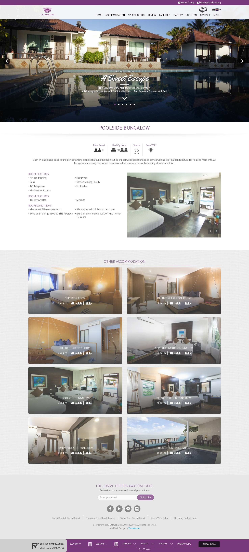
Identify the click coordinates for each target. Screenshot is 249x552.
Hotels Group (186, 2)
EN (216, 9)
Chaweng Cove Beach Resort (100, 520)
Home (99, 15)
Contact (205, 15)
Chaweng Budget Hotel (185, 520)
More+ (217, 15)
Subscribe (145, 499)
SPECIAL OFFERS (136, 15)
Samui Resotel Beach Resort (66, 520)
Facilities (164, 15)
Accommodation (115, 15)
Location (191, 15)
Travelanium (134, 528)
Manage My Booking (209, 2)
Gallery (178, 15)
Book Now (209, 544)
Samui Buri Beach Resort (132, 520)
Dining (152, 15)
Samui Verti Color (159, 520)
